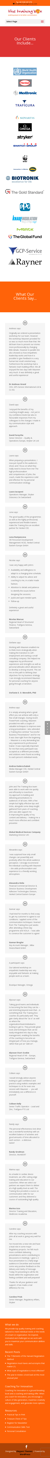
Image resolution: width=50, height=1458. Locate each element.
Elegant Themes (24, 1451)
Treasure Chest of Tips (17, 1418)
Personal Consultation (16, 1431)
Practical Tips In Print (16, 1414)
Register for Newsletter (17, 1423)
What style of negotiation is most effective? (25, 1370)
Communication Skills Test (18, 1427)
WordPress (25, 1454)
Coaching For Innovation (15, 1390)
